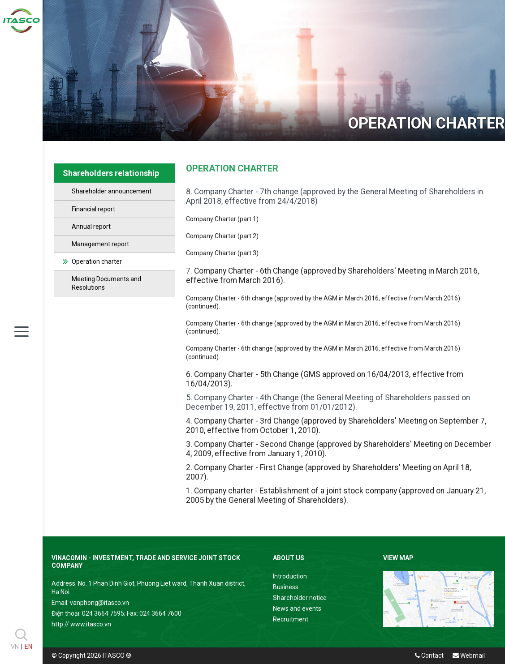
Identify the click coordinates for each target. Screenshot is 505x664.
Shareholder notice (300, 597)
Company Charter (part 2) (222, 236)
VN (15, 646)
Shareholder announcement (111, 191)
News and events (297, 608)
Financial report (93, 209)
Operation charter (97, 261)
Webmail (469, 655)
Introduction (290, 576)
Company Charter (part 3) (222, 253)
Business (285, 587)
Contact (429, 655)
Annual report (91, 226)
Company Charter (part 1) (222, 219)
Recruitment (290, 619)
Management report (100, 244)
